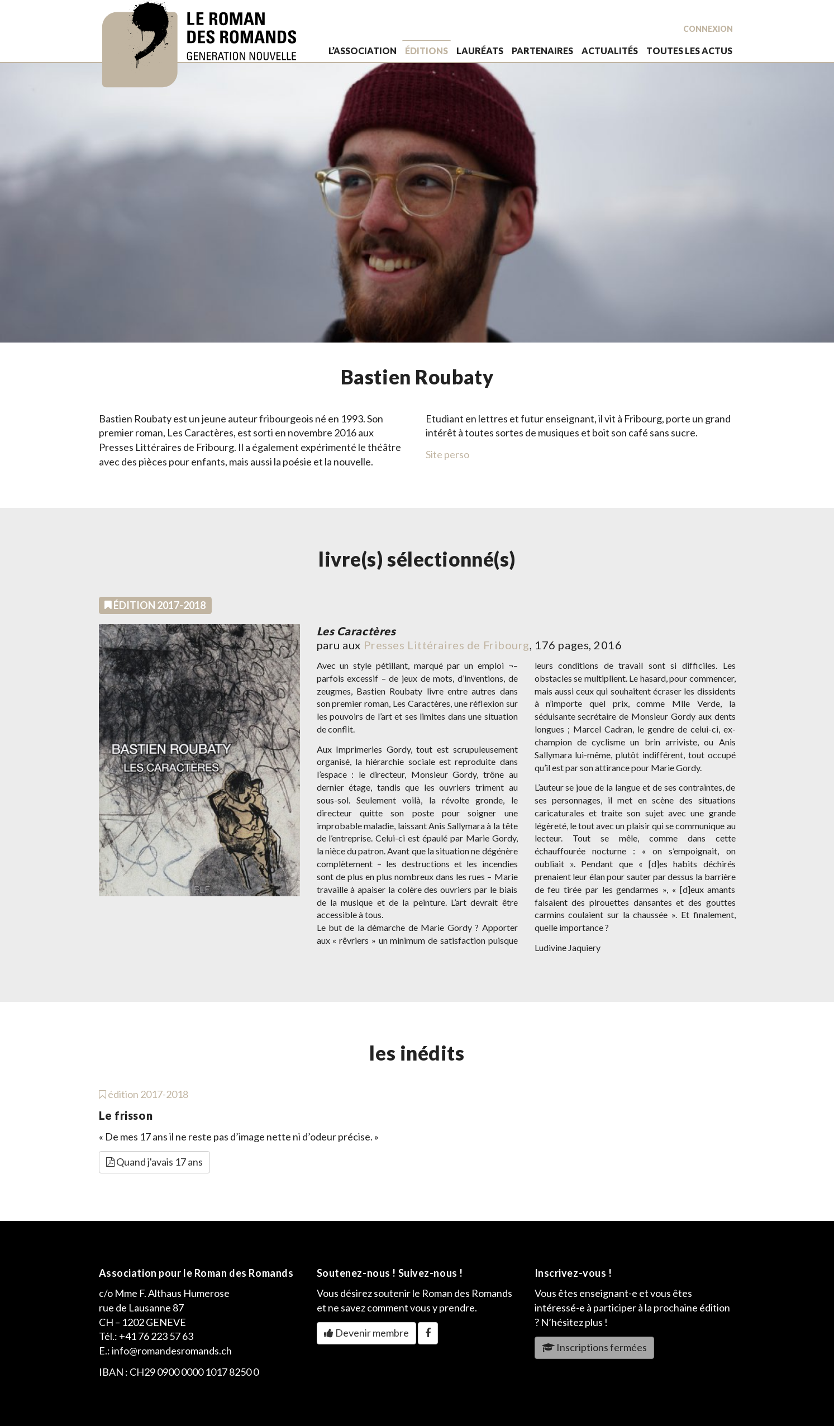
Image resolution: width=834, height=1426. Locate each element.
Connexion (708, 29)
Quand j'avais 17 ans (154, 1162)
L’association (362, 50)
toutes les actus (689, 50)
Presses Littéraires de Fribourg (447, 645)
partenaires (542, 50)
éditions (426, 50)
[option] (417, 203)
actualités (610, 50)
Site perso (447, 454)
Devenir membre (366, 1333)
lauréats (479, 50)
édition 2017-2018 (143, 1094)
